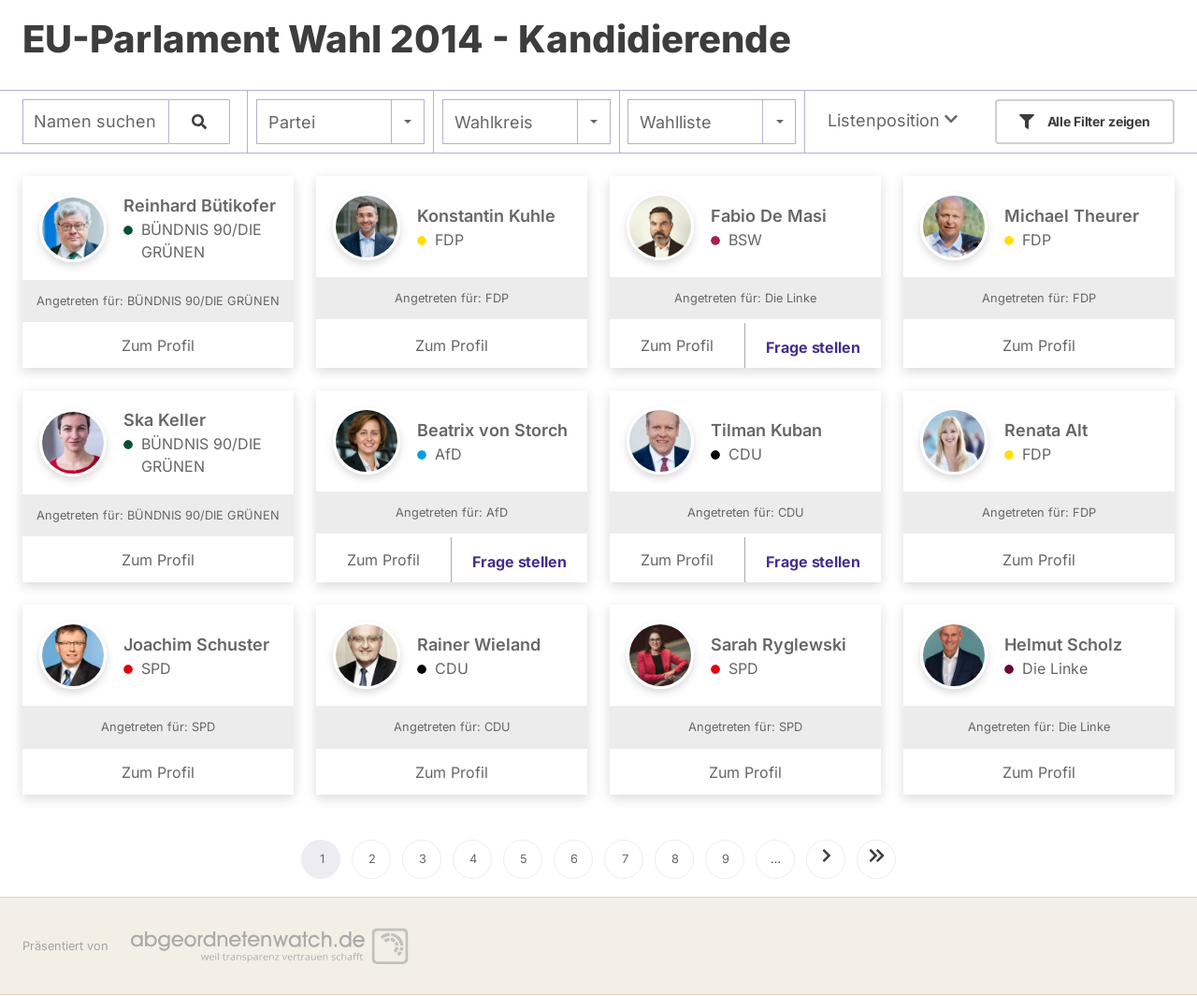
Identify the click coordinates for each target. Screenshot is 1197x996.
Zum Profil (158, 345)
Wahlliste (676, 122)
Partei (291, 122)
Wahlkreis (493, 122)
